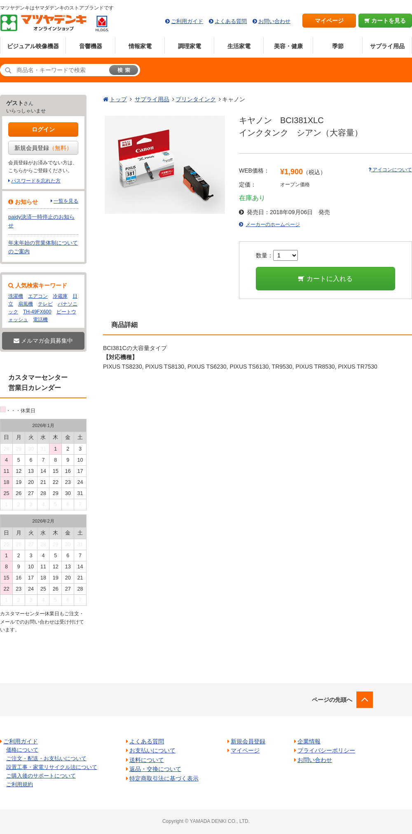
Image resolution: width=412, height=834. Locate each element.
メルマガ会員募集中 (43, 340)
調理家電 (189, 46)
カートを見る (385, 20)
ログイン (43, 129)
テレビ (45, 304)
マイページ (329, 20)
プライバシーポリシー (326, 750)
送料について (146, 760)
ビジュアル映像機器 (33, 46)
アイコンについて (390, 170)
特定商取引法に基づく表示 (164, 778)
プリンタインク (196, 99)
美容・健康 (288, 46)
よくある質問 (231, 21)
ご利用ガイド (187, 21)
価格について (22, 750)
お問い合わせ (274, 21)
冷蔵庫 (60, 296)
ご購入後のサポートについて (41, 776)
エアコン (38, 296)
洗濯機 (15, 296)
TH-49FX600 (37, 312)
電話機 (40, 319)
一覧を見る (66, 201)
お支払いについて (152, 750)
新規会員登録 (43, 148)
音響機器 (90, 46)
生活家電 (238, 46)
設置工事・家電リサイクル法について (51, 767)
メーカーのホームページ (273, 224)
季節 (338, 46)
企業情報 (309, 741)
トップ (118, 99)
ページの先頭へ (332, 699)
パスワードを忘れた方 (36, 181)
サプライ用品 (387, 46)
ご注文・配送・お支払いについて (46, 758)
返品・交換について (155, 769)
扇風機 (25, 304)
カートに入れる (325, 278)
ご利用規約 (19, 784)
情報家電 (140, 46)
